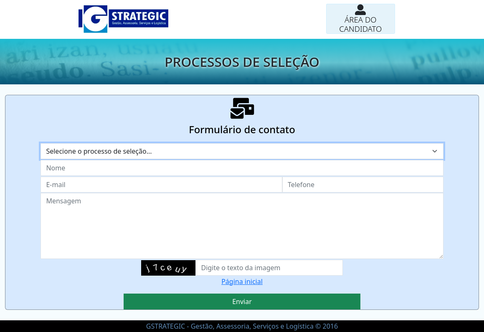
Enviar (242, 301)
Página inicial (242, 281)
